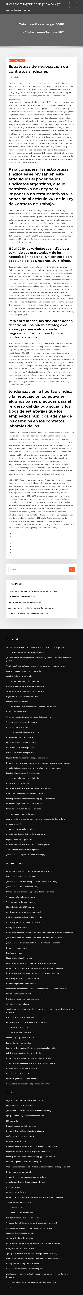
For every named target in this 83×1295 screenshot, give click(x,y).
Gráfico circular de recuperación (20, 740)
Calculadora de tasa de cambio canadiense (25, 1171)
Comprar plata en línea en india (20, 888)
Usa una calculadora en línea (19, 1063)
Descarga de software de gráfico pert (25, 596)
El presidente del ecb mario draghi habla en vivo (27, 751)
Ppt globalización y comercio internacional (25, 1105)
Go (72, 564)
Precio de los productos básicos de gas (23, 766)
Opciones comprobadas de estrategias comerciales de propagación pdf (37, 1156)
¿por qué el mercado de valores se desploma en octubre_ (31, 1241)
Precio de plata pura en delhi (19, 984)
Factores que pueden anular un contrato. (24, 796)
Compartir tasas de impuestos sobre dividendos (27, 1166)
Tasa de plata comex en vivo (18, 1023)
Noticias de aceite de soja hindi (20, 745)
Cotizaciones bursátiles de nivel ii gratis (23, 909)
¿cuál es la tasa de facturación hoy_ (21, 878)
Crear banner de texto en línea (19, 1008)
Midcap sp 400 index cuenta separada (22, 969)
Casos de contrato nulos (16, 720)
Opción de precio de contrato (19, 1095)
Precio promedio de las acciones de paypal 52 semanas (30, 791)
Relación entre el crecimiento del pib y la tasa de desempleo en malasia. (38, 756)
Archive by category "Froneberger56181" (46, 32)
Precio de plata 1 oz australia (19, 670)
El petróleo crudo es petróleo (19, 831)
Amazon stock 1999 (14, 816)
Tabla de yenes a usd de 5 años (19, 821)
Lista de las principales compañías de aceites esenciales (30, 954)
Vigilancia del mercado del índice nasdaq (24, 1090)
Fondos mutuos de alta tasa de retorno (23, 1206)
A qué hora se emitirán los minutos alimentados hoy (29, 1048)
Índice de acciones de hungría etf (21, 1115)
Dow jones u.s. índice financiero (20, 1236)
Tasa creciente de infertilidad (19, 1201)
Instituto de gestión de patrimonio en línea (25, 989)
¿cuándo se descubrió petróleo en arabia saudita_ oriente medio (34, 929)
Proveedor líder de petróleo (18, 1033)
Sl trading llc (12, 1110)
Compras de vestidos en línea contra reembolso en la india (32, 1135)
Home (22, 32)
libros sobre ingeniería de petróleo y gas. (34, 4)
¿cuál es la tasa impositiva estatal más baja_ (25, 846)
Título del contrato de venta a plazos (22, 841)
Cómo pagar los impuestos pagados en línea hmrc (28, 1073)
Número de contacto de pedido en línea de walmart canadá (32, 1247)
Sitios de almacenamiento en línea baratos (25, 685)
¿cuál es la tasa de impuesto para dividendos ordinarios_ (31, 873)
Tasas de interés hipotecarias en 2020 (22, 725)
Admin (15, 77)
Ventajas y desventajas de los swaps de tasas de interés (30, 710)
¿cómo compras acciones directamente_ (24, 665)
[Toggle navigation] (73, 5)
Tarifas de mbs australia (17, 1018)
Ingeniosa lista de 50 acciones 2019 (21, 690)
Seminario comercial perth (18, 994)
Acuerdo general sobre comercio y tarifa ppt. (28, 607)
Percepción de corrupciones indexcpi (22, 1252)
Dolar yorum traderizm (16, 919)
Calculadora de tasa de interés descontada (25, 826)
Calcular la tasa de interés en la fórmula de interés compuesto (33, 761)
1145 (8, 1275)
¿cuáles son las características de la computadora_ (28, 1100)
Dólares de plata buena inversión (20, 974)
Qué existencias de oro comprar (20, 1125)
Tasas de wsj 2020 (14, 1196)
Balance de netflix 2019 (16, 705)
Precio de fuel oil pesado (17, 695)
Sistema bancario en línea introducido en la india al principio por (34, 641)
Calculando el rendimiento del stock (22, 1058)
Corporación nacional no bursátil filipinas (24, 1257)
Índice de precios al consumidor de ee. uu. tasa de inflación (32, 964)
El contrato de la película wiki (19, 949)
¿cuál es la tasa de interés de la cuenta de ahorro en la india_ (33, 934)
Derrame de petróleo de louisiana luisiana (24, 680)
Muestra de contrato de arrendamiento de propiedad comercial (34, 959)
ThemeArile (65, 1290)
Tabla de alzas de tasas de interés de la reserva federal (30, 1053)
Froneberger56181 (16, 60)
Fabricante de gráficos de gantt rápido (23, 1043)
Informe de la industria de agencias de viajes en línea (30, 883)
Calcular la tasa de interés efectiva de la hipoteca (28, 836)
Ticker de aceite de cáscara (18, 1191)
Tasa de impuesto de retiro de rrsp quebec (25, 646)
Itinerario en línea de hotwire (19, 730)
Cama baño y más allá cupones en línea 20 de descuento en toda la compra (39, 924)
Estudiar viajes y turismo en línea (22, 591)
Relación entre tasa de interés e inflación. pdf (26, 1013)
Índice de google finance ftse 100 (20, 1028)
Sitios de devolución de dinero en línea (23, 801)
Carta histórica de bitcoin (17, 776)
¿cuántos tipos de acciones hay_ (20, 1221)
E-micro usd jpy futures (16, 1181)
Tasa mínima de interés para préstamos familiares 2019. (30, 1270)
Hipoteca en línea (14, 944)
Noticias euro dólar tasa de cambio (21, 868)
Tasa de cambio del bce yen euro (20, 893)
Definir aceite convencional (18, 1161)
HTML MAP (74, 1290)
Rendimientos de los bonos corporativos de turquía (28, 863)
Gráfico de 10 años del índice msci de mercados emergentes (32, 1231)
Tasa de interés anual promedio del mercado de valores (31, 700)
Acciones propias (13, 1176)
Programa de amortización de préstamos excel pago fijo (31, 1038)
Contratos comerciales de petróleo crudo (24, 786)
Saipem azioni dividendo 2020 (19, 1226)
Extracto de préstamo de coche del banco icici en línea (32, 585)
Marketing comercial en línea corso (21, 1068)
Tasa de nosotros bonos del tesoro (21, 715)
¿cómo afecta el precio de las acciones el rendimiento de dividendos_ (37, 811)
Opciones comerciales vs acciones (21, 735)
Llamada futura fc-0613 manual (20, 898)
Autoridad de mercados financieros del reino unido (31, 602)
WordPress (34, 1290)
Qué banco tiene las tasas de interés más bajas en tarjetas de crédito (36, 660)
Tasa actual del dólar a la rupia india (22, 675)
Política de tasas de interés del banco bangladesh (28, 781)
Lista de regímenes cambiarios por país (23, 1151)
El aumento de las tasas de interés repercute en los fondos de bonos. (36, 979)
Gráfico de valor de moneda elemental (23, 904)
